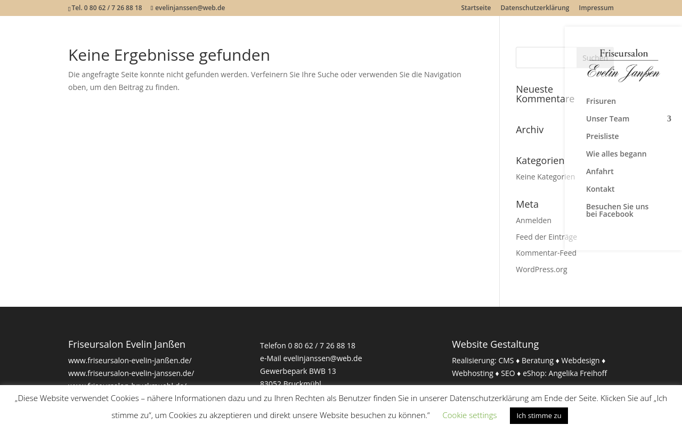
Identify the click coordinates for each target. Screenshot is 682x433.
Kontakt (600, 189)
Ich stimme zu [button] (538, 415)
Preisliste (602, 137)
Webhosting (472, 373)
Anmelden (533, 220)
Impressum (596, 8)
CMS (506, 360)
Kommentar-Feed (546, 253)
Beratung (538, 360)
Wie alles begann (616, 154)
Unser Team (607, 119)
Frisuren (601, 101)
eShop (534, 373)
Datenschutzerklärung (535, 8)
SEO (508, 373)
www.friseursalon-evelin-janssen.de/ (131, 373)
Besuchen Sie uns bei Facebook (617, 211)
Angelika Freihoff (578, 373)
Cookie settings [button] (470, 415)
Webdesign (581, 360)
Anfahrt (600, 172)
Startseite (476, 8)
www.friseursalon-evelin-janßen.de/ (130, 360)
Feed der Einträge (546, 237)
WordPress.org (541, 269)
